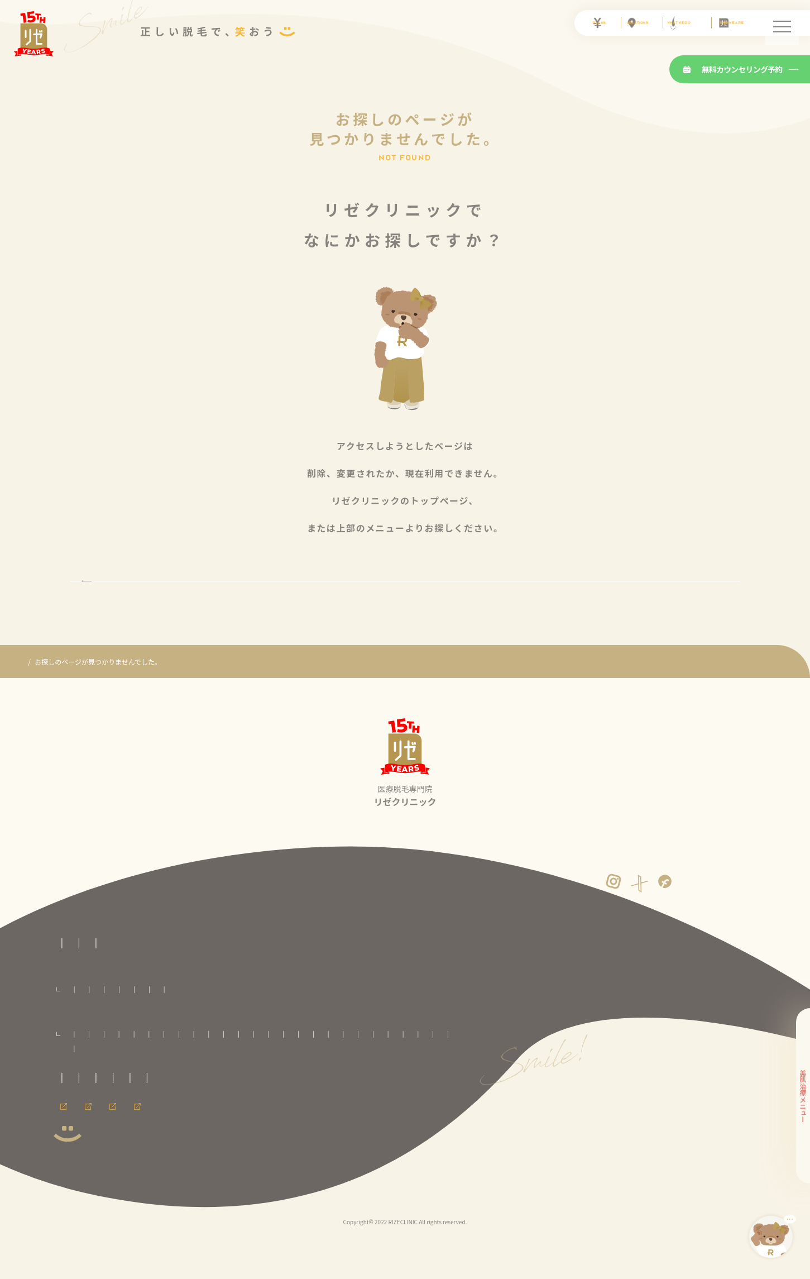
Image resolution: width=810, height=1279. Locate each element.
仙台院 (201, 1072)
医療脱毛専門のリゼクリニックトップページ (121, 960)
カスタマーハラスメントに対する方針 (362, 1129)
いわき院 (236, 1072)
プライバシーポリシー (254, 1129)
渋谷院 (75, 1087)
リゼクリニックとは (147, 980)
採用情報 (124, 1181)
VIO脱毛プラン (204, 1028)
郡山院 (270, 1072)
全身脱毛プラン (86, 1028)
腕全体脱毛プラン (320, 1028)
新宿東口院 (429, 1072)
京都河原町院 (428, 1087)
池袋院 (392, 1072)
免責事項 (67, 1150)
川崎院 (201, 1087)
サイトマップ (167, 1150)
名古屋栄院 (334, 1087)
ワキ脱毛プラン (490, 1028)
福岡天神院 (235, 1101)
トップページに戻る (405, 600)
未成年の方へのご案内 (170, 1129)
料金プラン (70, 1011)
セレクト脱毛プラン (146, 1028)
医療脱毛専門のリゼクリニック (69, 700)
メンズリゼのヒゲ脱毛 (300, 1181)
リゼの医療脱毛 (77, 980)
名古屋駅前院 (379, 1087)
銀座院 (106, 1087)
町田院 (170, 1087)
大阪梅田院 (81, 1101)
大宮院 (302, 1072)
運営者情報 (114, 1150)
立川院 (138, 1087)
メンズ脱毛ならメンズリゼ (202, 1181)
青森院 (106, 1072)
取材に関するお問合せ (87, 1129)
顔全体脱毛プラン (260, 1028)
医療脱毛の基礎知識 (224, 980)
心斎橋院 (120, 1101)
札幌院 (75, 1072)
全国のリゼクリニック (87, 1056)
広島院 (198, 1101)
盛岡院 (170, 1072)
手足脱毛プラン (436, 1028)
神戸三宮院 (161, 1101)
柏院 (362, 1072)
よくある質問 (292, 980)
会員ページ (70, 1181)
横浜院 (233, 1087)
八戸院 (138, 1072)
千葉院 (333, 1072)
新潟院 (265, 1087)
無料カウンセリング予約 (733, 69)
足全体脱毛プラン (379, 1028)
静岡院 (296, 1087)
